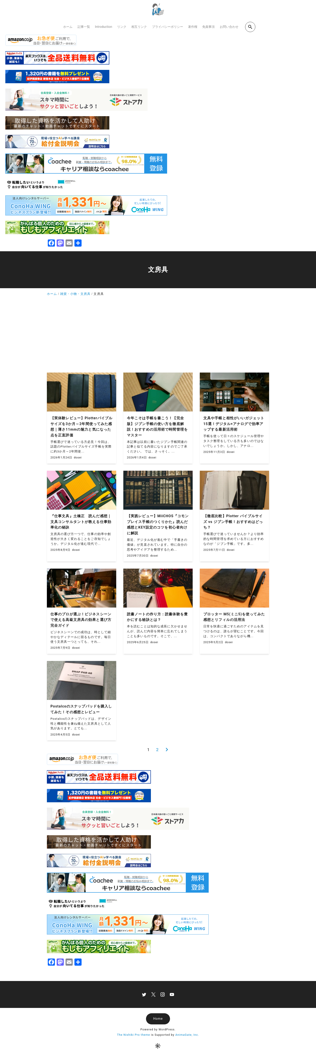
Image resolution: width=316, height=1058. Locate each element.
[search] (250, 27)
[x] (153, 994)
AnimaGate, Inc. (187, 1034)
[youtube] (172, 994)
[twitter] (144, 994)
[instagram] (162, 994)
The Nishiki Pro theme (133, 1034)
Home (158, 1019)
